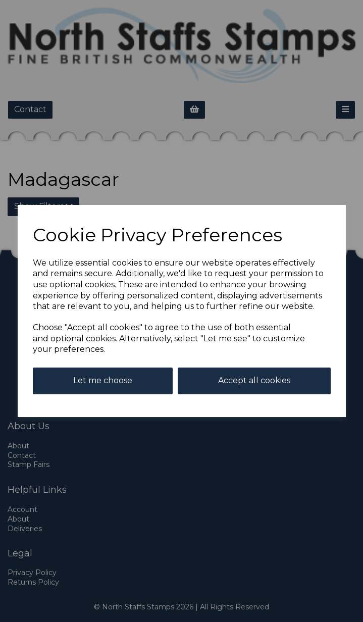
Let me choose (102, 380)
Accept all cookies (254, 380)
